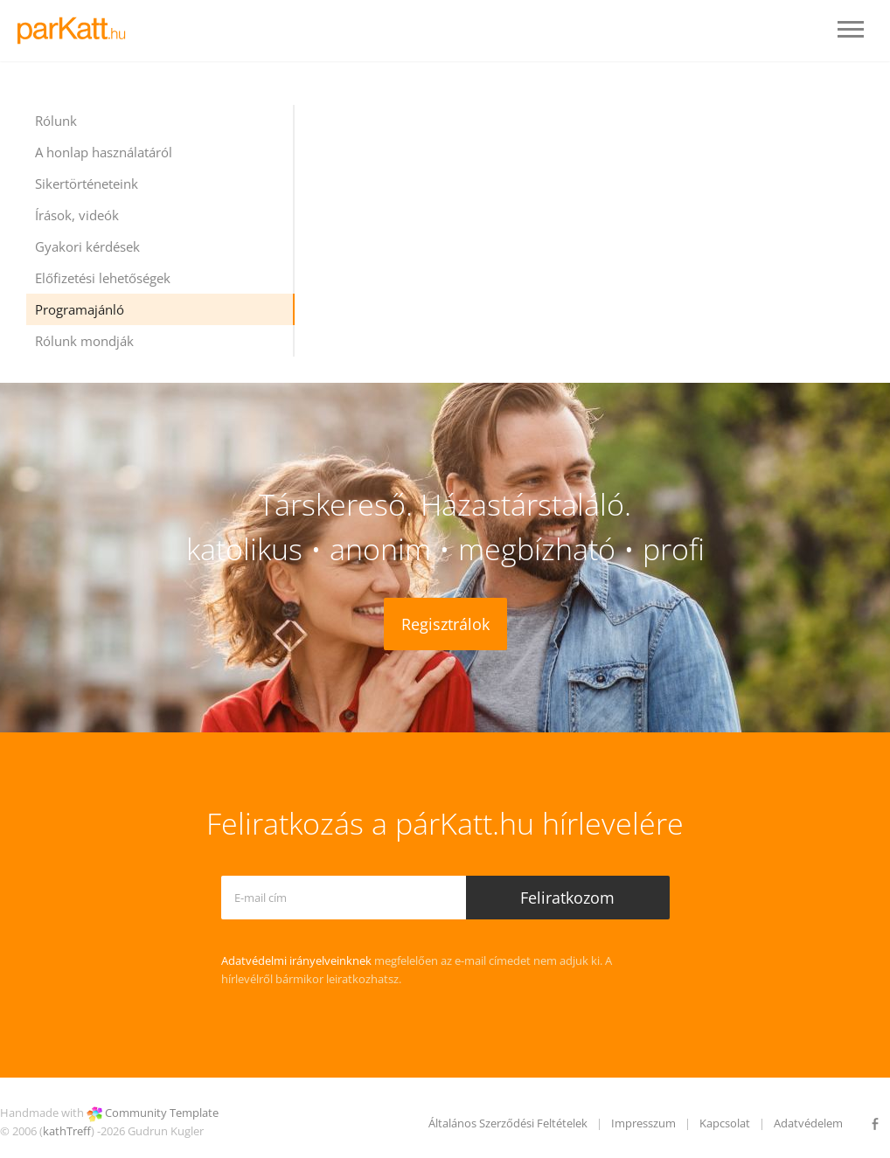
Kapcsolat (724, 1123)
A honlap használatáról (103, 152)
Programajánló (79, 309)
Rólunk (56, 120)
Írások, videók (77, 215)
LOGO (76, 30)
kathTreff (67, 1131)
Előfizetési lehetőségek (102, 278)
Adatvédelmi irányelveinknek (296, 960)
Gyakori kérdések (87, 246)
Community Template (162, 1112)
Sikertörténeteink (86, 183)
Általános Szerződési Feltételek (508, 1123)
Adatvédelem (808, 1123)
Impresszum (643, 1123)
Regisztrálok (445, 624)
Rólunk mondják (84, 341)
